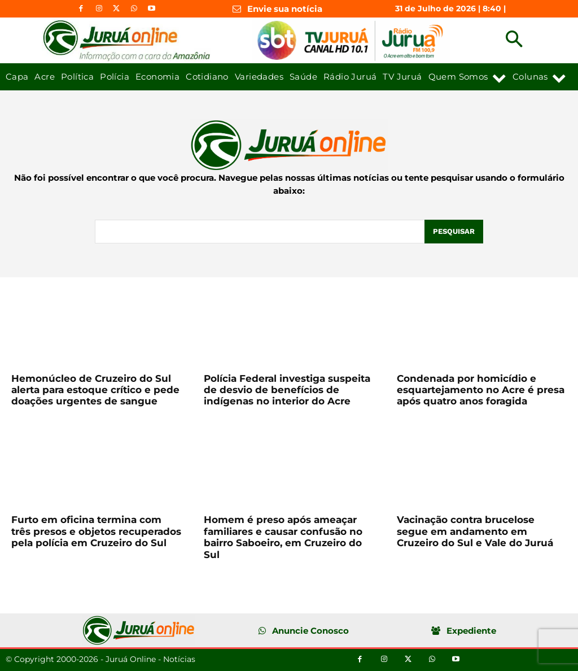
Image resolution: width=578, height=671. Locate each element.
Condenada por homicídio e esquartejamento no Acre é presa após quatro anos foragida (480, 390)
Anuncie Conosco (310, 630)
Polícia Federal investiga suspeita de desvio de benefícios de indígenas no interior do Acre (287, 390)
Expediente (471, 630)
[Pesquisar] (453, 231)
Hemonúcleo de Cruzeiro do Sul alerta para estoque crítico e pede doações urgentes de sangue (95, 390)
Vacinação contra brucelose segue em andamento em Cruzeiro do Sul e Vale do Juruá (475, 531)
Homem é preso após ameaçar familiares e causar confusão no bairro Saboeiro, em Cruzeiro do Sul (283, 537)
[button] (514, 40)
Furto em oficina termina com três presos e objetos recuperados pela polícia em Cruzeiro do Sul (96, 531)
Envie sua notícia (284, 8)
